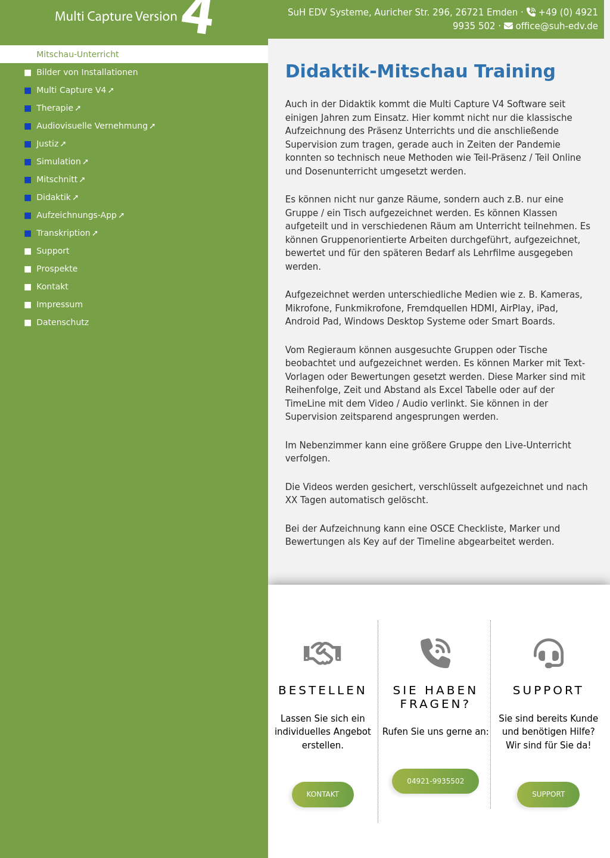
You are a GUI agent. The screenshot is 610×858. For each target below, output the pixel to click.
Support (52, 250)
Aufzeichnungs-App (76, 215)
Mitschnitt (56, 179)
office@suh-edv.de (551, 26)
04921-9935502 (435, 781)
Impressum (59, 304)
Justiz (47, 143)
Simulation (58, 161)
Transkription (63, 233)
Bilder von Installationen (87, 72)
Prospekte (56, 268)
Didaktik (53, 197)
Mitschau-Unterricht (77, 54)
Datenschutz (62, 322)
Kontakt (52, 286)
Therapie (54, 108)
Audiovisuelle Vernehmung (92, 125)
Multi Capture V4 (71, 90)
